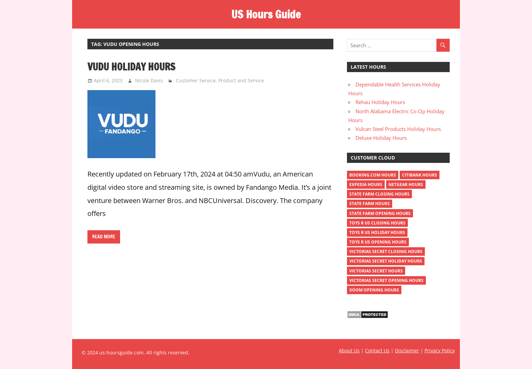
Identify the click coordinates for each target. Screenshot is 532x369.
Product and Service (241, 80)
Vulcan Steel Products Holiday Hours (398, 128)
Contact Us (377, 350)
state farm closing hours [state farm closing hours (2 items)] (379, 194)
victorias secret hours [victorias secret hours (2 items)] (376, 271)
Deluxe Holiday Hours (381, 137)
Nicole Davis (149, 80)
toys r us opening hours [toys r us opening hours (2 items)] (377, 242)
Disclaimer (407, 350)
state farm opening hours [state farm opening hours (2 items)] (380, 213)
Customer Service (196, 80)
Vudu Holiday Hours (131, 66)
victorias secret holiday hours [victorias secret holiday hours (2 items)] (385, 261)
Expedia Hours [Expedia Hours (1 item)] (365, 184)
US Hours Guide (266, 14)
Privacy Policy (440, 350)
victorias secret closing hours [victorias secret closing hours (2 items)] (385, 251)
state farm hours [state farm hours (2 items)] (369, 203)
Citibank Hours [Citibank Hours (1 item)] (419, 175)
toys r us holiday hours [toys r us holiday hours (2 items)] (377, 232)
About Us (349, 350)
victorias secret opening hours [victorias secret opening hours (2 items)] (386, 280)
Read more (103, 236)
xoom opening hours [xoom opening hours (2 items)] (374, 290)
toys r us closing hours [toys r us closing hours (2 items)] (377, 223)
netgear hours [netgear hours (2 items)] (405, 184)
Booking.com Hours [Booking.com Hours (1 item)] (372, 175)
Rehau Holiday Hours (380, 102)
